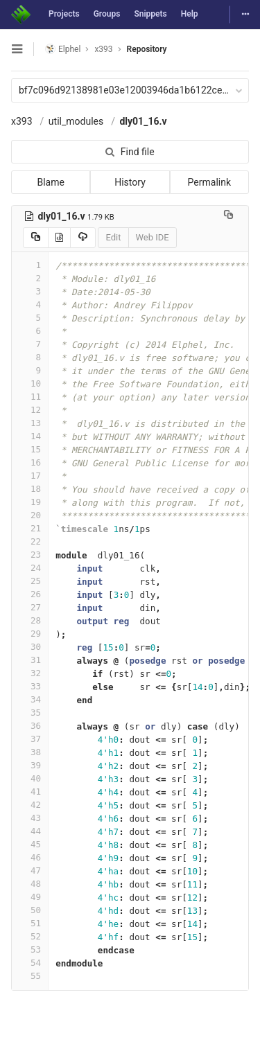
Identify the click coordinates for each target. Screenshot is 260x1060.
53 (30, 949)
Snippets (150, 14)
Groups (107, 14)
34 (30, 699)
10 (30, 383)
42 (30, 805)
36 (30, 726)
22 (30, 541)
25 (30, 581)
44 (30, 831)
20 (30, 515)
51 (30, 923)
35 (30, 712)
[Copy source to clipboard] (36, 237)
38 (30, 752)
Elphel (62, 49)
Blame (50, 182)
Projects (64, 14)
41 (30, 791)
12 (30, 410)
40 (30, 778)
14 (30, 436)
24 (30, 568)
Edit (113, 237)
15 (30, 449)
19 (30, 502)
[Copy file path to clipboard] (228, 216)
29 (30, 633)
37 (30, 739)
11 (30, 396)
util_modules (76, 121)
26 (30, 594)
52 (30, 936)
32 (30, 673)
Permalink (209, 182)
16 (30, 462)
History (130, 182)
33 (30, 686)
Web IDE (152, 237)
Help (189, 14)
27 (30, 607)
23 (30, 554)
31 (30, 660)
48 (30, 883)
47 (30, 870)
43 (30, 818)
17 (30, 475)
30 (30, 647)
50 (30, 910)
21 (30, 528)
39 (30, 765)
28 (30, 620)
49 (30, 897)
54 (30, 962)
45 (30, 844)
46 (30, 857)
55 (30, 976)
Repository (147, 49)
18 (30, 489)
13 (30, 423)
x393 (22, 121)
